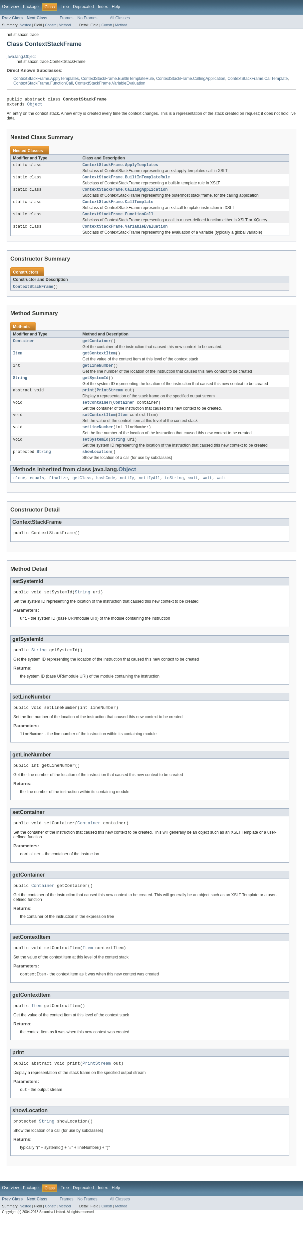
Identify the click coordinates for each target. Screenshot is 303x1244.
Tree (65, 6)
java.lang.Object (21, 56)
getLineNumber (98, 373)
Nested (25, 25)
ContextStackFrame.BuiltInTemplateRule (117, 78)
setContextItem (99, 425)
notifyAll (149, 491)
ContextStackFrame (33, 293)
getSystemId (96, 386)
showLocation (97, 464)
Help (116, 6)
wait (193, 491)
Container (23, 347)
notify (127, 491)
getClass (82, 491)
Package (31, 6)
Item (17, 360)
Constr (50, 25)
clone (19, 491)
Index (103, 6)
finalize (58, 491)
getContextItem (99, 360)
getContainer (97, 347)
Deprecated (83, 6)
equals (37, 491)
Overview (10, 6)
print (89, 399)
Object (35, 106)
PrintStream (110, 399)
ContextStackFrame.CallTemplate (257, 78)
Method (65, 25)
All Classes (120, 18)
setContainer (97, 412)
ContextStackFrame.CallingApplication (190, 78)
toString (174, 491)
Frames (66, 18)
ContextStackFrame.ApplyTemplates (46, 78)
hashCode (105, 491)
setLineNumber (98, 438)
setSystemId (96, 451)
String (20, 386)
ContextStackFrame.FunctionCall (43, 83)
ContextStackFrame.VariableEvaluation (110, 83)
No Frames (88, 18)
